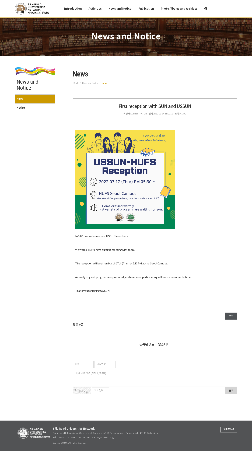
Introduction (73, 9)
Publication (146, 9)
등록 (231, 390)
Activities (95, 9)
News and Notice (119, 9)
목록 (231, 316)
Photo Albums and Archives (179, 9)
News (20, 98)
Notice (21, 107)
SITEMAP (228, 429)
